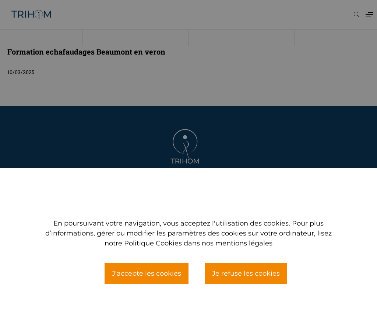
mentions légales (243, 259)
